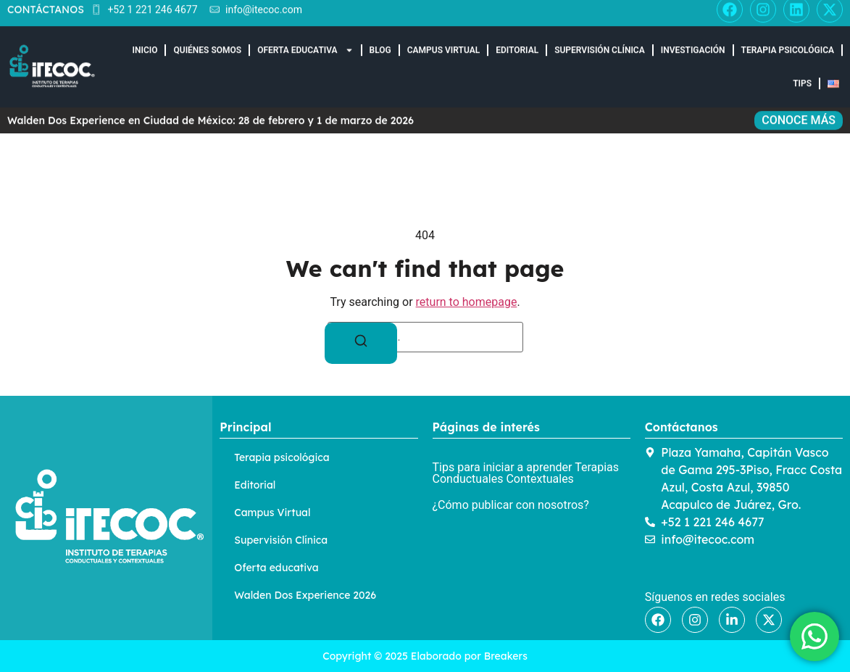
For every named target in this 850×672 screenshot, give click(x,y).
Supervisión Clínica (599, 38)
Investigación (693, 38)
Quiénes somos (207, 38)
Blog (380, 38)
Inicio (145, 38)
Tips (802, 72)
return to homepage (466, 302)
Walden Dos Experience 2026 (305, 595)
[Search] (361, 343)
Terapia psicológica (281, 457)
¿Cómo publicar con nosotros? (511, 505)
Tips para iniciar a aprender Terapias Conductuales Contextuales (526, 473)
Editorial (517, 38)
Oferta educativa (305, 38)
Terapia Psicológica (788, 38)
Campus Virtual (443, 38)
